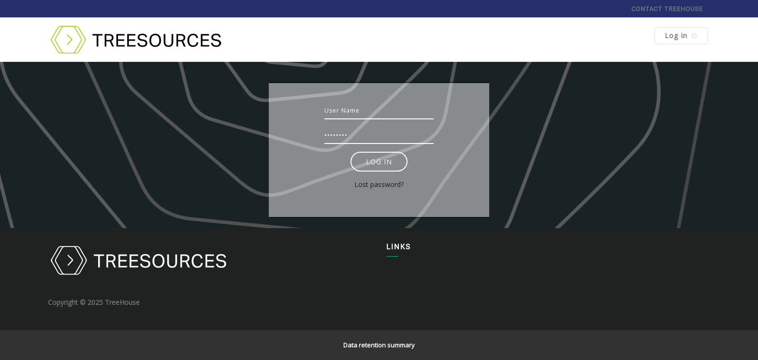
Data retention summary (379, 345)
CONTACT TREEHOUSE (667, 9)
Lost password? (379, 184)
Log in (681, 35)
